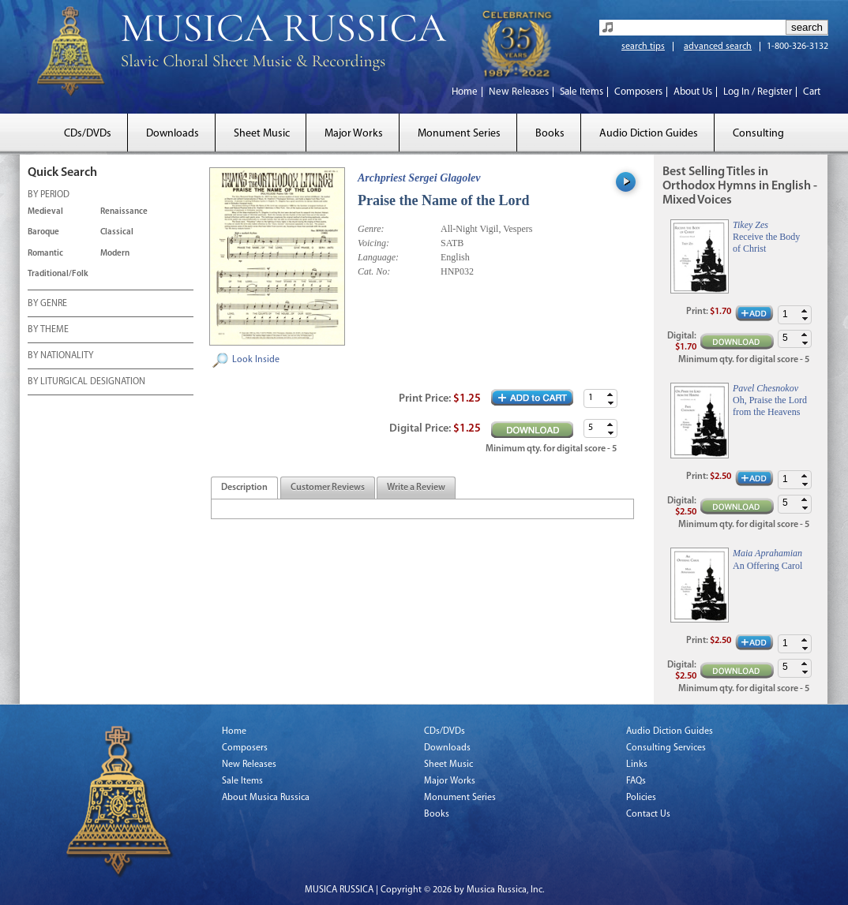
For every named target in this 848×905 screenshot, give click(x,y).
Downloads (172, 134)
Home (465, 92)
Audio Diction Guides (648, 134)
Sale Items (581, 92)
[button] (610, 394)
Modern (114, 253)
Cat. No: (374, 271)
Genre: (371, 228)
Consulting (758, 134)
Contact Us (648, 814)
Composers (638, 92)
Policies (641, 797)
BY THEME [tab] (48, 330)
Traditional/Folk (58, 274)
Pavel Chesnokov (765, 388)
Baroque (43, 232)
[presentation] (244, 488)
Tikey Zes (750, 224)
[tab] (244, 488)
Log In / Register (757, 92)
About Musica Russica (266, 797)
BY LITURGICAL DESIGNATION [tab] (86, 382)
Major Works (354, 134)
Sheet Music (262, 134)
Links (636, 764)
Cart (811, 92)
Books (550, 134)
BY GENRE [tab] (47, 304)
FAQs (636, 781)
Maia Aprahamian (767, 553)
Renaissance (124, 212)
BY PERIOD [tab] (48, 195)
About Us (693, 92)
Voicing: (373, 243)
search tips (643, 46)
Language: (378, 257)
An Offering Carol (767, 565)
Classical (116, 232)
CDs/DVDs (87, 134)
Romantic (45, 253)
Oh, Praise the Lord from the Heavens (770, 406)
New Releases (519, 92)
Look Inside (256, 360)
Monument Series (459, 134)
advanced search (718, 46)
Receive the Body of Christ (766, 242)
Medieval (45, 212)
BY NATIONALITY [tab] (60, 356)
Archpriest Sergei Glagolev (419, 178)
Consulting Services (666, 748)
